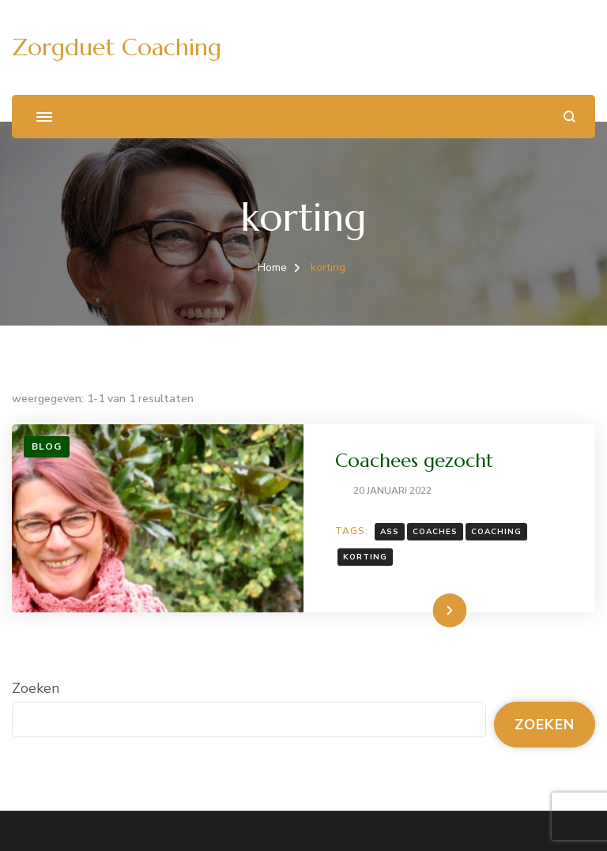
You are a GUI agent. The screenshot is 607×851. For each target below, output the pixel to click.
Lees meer (424, 610)
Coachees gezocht (414, 461)
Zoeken (35, 688)
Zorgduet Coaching (116, 47)
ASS (389, 531)
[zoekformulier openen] (569, 116)
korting (365, 557)
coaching (496, 531)
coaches (435, 531)
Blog (47, 446)
